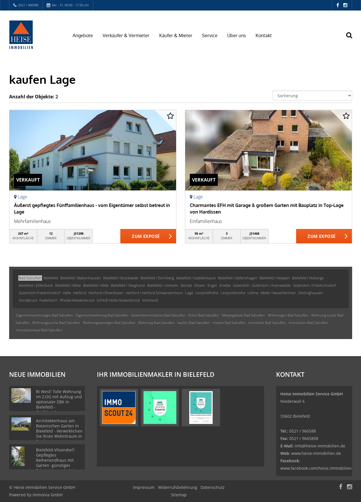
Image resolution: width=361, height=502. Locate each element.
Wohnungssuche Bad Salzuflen (56, 322)
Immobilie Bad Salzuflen (267, 322)
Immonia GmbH (48, 494)
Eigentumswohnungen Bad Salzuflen (44, 315)
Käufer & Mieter (175, 35)
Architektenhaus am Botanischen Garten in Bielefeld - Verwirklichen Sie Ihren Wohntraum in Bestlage (59, 431)
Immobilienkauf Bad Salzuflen (39, 330)
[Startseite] (34, 35)
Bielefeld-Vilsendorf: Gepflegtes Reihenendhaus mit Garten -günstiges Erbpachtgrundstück (55, 460)
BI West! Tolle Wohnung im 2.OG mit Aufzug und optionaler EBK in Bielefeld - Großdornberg (59, 402)
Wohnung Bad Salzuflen (156, 322)
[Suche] (352, 39)
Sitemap (179, 494)
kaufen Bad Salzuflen (193, 322)
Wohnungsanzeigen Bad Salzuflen (109, 322)
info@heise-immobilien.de (319, 446)
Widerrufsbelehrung (177, 487)
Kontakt (264, 35)
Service (210, 35)
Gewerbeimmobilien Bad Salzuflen (158, 315)
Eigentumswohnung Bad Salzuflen (102, 315)
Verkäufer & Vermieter (126, 35)
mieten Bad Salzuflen (229, 322)
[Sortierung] (312, 95)
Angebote (83, 35)
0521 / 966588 (28, 5)
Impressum (144, 487)
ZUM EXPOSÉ (146, 236)
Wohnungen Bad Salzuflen (288, 315)
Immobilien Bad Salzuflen (308, 322)
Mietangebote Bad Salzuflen (243, 315)
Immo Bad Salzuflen (203, 315)
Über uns (236, 35)
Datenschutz (213, 487)
